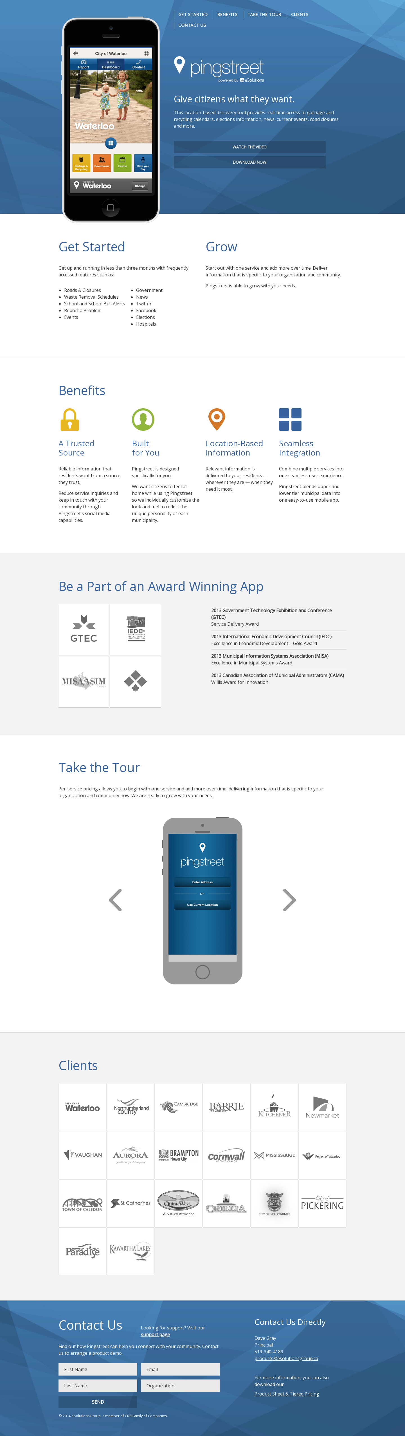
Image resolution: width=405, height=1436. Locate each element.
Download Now (249, 162)
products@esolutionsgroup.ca (286, 1358)
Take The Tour (264, 14)
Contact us (192, 25)
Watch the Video (250, 147)
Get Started (193, 14)
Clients (300, 14)
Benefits (227, 14)
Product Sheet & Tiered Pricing (287, 1394)
